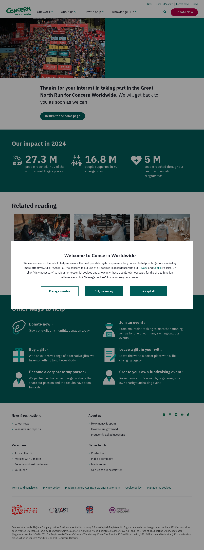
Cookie (157, 268)
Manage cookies (59, 291)
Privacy (143, 268)
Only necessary (104, 291)
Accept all (148, 291)
